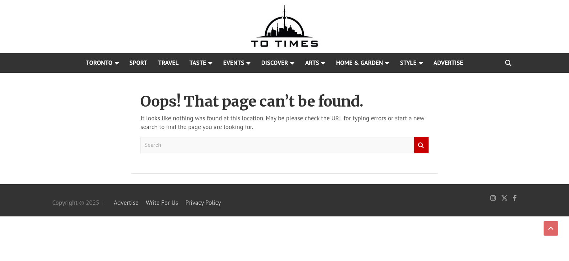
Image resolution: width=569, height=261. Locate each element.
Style (408, 63)
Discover (274, 63)
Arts (312, 63)
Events (233, 63)
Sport (138, 63)
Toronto (99, 63)
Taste (197, 63)
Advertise (448, 63)
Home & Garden (359, 63)
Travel (168, 63)
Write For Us (162, 203)
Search (421, 145)
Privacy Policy (203, 203)
